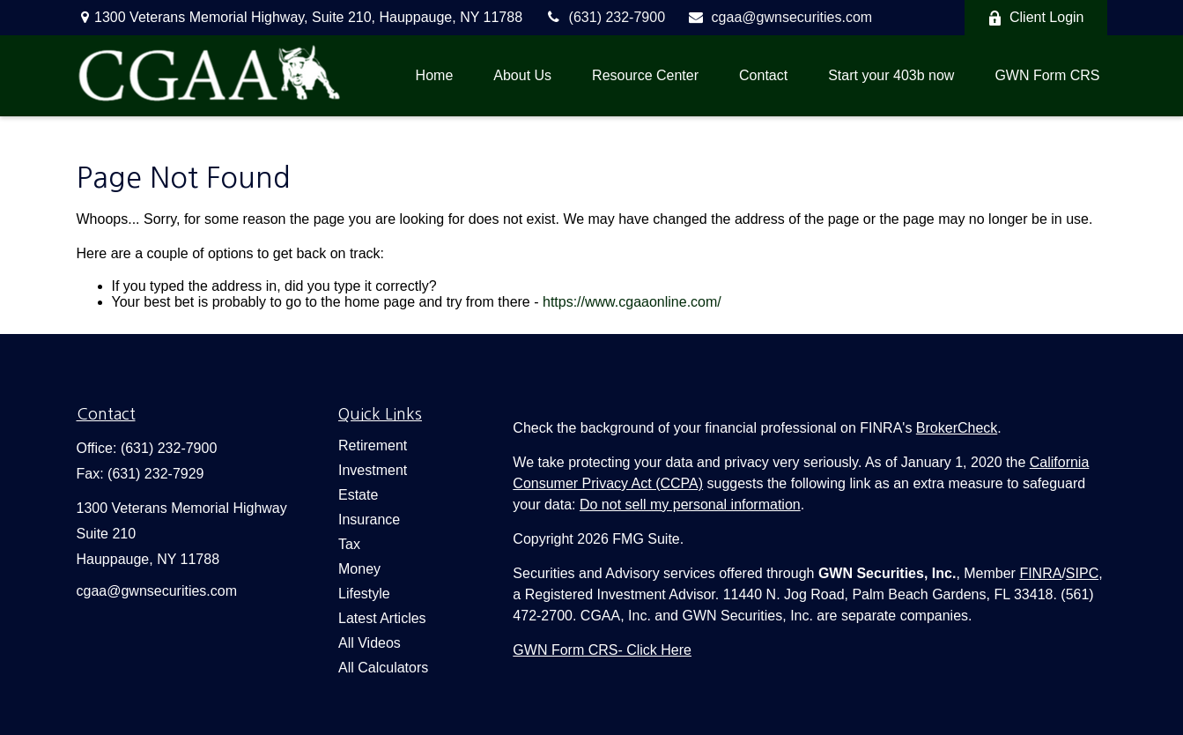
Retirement (372, 445)
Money (359, 568)
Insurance (369, 519)
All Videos (369, 642)
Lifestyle (364, 593)
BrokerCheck (956, 427)
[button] (435, 75)
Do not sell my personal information (690, 504)
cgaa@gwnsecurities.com (779, 17)
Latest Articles (382, 618)
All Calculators (383, 667)
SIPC (1082, 573)
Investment (372, 470)
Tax (349, 544)
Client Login (1035, 18)
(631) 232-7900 (604, 17)
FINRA (1040, 573)
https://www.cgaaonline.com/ (632, 301)
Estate (358, 494)
